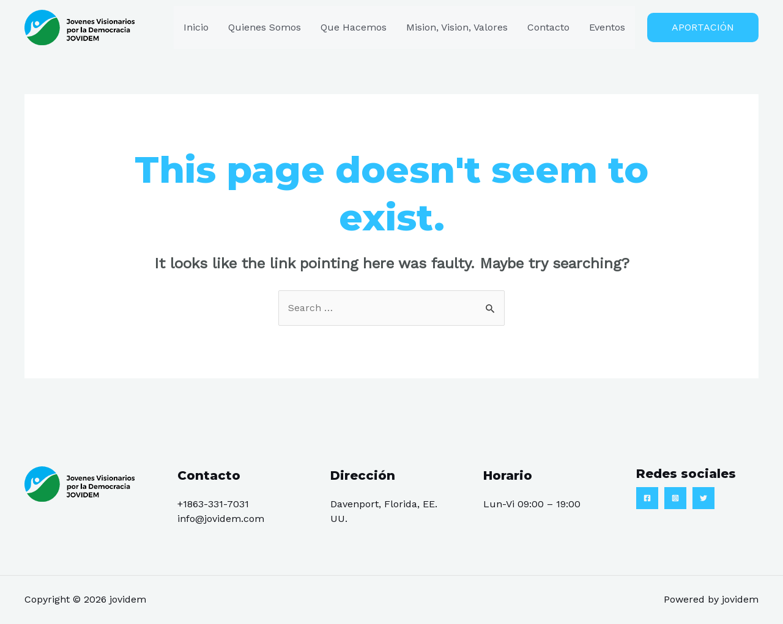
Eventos (607, 27)
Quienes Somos (264, 27)
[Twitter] (703, 498)
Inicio (196, 27)
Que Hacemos (354, 27)
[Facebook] (647, 498)
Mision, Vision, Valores (457, 27)
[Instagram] (675, 498)
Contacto (548, 27)
